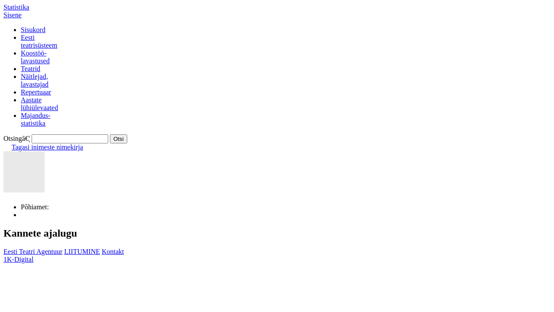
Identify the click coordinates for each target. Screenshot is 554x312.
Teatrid (30, 68)
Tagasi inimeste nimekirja (47, 147)
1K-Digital (18, 259)
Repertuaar (36, 92)
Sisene (12, 15)
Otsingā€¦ (16, 138)
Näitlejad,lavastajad (34, 80)
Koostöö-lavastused (35, 57)
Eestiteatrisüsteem (39, 41)
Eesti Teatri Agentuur (32, 251)
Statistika (16, 7)
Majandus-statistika (35, 119)
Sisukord (33, 29)
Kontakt (113, 251)
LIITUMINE (82, 251)
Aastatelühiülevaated (39, 103)
